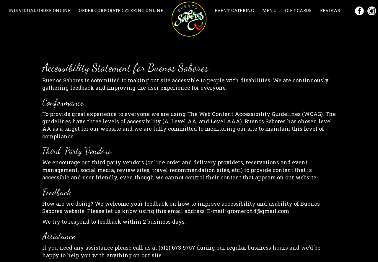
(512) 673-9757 (177, 247)
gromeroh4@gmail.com (258, 210)
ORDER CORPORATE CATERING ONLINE (121, 10)
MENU (270, 10)
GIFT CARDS (299, 10)
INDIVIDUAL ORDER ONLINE (40, 10)
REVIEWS (330, 10)
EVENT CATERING (235, 10)
